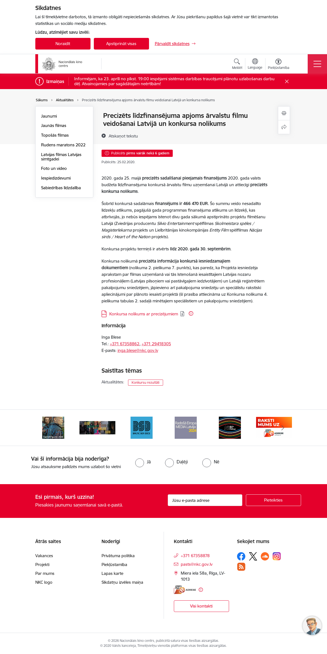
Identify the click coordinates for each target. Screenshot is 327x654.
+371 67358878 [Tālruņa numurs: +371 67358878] (195, 555)
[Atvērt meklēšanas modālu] (237, 64)
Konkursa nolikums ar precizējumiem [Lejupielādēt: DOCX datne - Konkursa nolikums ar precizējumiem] (143, 313)
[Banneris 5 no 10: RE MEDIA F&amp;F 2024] (186, 427)
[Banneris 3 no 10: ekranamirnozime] (97, 427)
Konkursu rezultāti (145, 382)
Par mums (44, 573)
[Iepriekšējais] (44, 427)
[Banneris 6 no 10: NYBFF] (230, 427)
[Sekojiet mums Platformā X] (253, 556)
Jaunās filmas (53, 125)
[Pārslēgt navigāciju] (317, 64)
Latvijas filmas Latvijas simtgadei (61, 157)
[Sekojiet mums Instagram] (277, 556)
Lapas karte (112, 573)
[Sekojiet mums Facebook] (241, 556)
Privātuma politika (118, 555)
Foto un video (54, 168)
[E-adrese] (185, 589)
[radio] (143, 461)
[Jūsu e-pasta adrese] (205, 500)
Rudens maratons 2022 (63, 144)
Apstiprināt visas (121, 43)
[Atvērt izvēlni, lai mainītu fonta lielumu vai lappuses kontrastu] (278, 64)
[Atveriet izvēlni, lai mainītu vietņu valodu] (255, 64)
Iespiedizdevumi (56, 178)
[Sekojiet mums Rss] (241, 567)
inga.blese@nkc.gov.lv (138, 350)
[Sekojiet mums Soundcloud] (265, 556)
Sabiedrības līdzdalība (61, 187)
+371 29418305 (156, 343)
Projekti (42, 564)
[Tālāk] (283, 427)
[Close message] (286, 81)
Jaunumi (49, 116)
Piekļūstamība (114, 564)
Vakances (44, 555)
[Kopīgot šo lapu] (284, 127)
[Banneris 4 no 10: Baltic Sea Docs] (142, 427)
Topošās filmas (55, 135)
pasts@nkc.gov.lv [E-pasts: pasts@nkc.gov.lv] (196, 564)
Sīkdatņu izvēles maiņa (122, 582)
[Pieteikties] (273, 500)
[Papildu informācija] (191, 313)
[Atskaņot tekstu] (123, 136)
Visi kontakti (201, 606)
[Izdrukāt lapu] (284, 113)
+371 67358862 (124, 343)
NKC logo (43, 582)
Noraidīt (62, 43)
